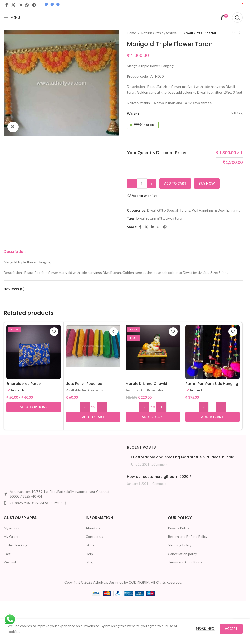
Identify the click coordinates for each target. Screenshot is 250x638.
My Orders (12, 537)
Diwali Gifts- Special (199, 33)
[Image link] (22, 465)
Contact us (94, 537)
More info (205, 628)
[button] (93, 417)
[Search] (237, 17)
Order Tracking (15, 545)
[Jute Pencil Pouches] (93, 346)
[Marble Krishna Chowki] (153, 347)
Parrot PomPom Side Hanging (211, 383)
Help (89, 554)
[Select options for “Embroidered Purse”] (33, 407)
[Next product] (240, 33)
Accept (231, 629)
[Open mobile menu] (12, 17)
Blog (89, 562)
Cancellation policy (182, 554)
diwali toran (174, 218)
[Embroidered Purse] (33, 352)
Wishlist (10, 562)
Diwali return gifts (150, 218)
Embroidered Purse (23, 383)
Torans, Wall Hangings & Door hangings (209, 210)
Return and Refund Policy (187, 537)
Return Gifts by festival (159, 33)
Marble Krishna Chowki (146, 383)
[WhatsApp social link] (27, 5)
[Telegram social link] (34, 5)
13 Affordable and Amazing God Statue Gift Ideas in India (182, 457)
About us (93, 528)
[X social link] (13, 5)
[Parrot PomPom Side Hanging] (212, 352)
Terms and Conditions (185, 562)
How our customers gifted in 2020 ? (159, 476)
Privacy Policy (178, 528)
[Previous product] (228, 33)
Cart (7, 554)
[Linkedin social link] (20, 5)
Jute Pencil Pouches (84, 383)
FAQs (90, 545)
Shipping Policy (179, 545)
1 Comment (159, 464)
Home (131, 33)
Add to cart (175, 183)
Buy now (207, 183)
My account (13, 528)
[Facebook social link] (7, 5)
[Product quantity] (142, 183)
